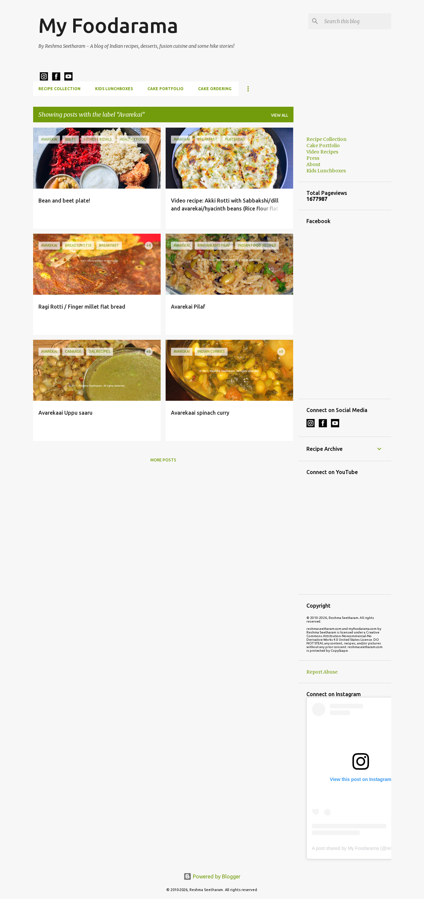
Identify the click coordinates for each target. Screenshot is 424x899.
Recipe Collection (59, 89)
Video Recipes (322, 152)
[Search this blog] (356, 21)
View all (279, 115)
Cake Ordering (215, 89)
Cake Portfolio (165, 89)
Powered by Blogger (212, 876)
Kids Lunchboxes (114, 89)
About (313, 164)
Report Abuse (322, 672)
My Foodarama (108, 25)
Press (312, 158)
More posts (163, 460)
